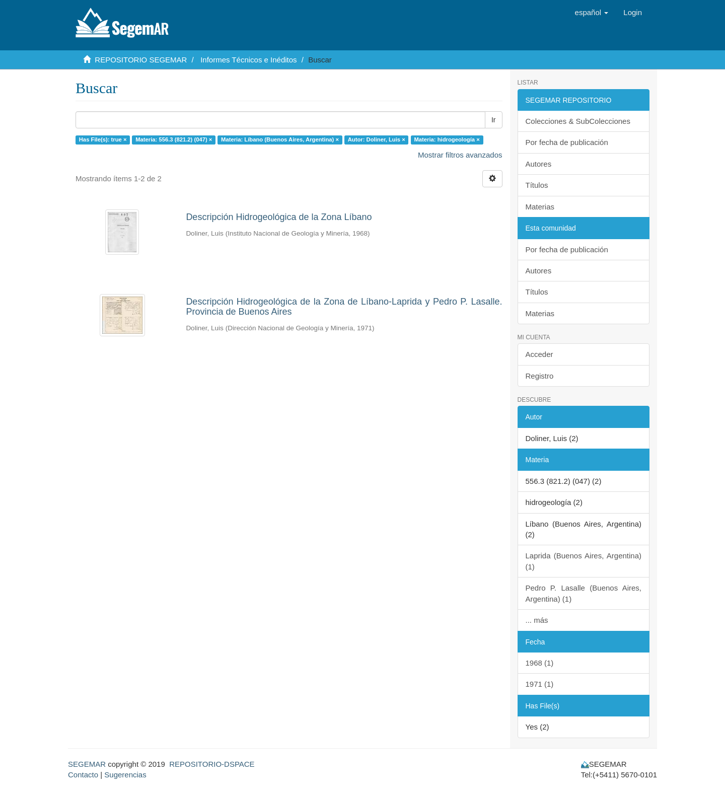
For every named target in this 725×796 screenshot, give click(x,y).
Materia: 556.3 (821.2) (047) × (173, 139)
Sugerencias (125, 774)
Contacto (83, 774)
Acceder (539, 354)
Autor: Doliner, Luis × (376, 139)
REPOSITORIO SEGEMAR (141, 59)
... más (537, 620)
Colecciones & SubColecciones (578, 121)
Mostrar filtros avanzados (460, 155)
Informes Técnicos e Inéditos (248, 59)
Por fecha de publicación (567, 142)
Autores (539, 164)
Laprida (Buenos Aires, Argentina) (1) (584, 560)
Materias (540, 206)
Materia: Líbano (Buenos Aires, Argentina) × (280, 139)
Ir (493, 120)
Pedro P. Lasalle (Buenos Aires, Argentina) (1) (584, 593)
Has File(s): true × (103, 139)
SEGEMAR (87, 764)
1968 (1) (540, 663)
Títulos (537, 185)
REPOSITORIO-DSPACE (211, 764)
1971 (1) (540, 684)
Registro (540, 376)
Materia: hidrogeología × (446, 139)
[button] (591, 12)
